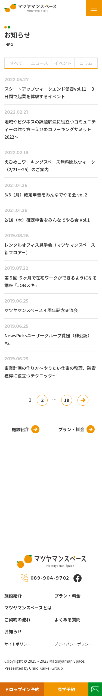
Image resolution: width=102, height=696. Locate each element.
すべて (16, 63)
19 (66, 400)
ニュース (39, 63)
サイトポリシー (17, 644)
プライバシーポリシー (73, 644)
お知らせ (13, 631)
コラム (85, 63)
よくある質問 (67, 619)
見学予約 (66, 689)
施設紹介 (13, 595)
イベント (63, 63)
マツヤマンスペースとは (28, 607)
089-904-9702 (49, 578)
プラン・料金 (67, 595)
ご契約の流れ (17, 619)
